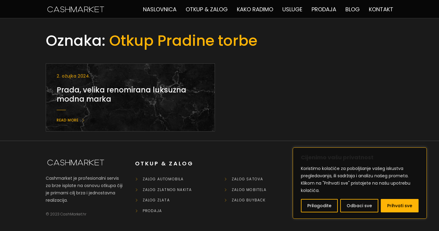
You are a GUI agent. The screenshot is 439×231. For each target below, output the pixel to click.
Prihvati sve (399, 206)
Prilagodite (319, 206)
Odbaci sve (359, 206)
